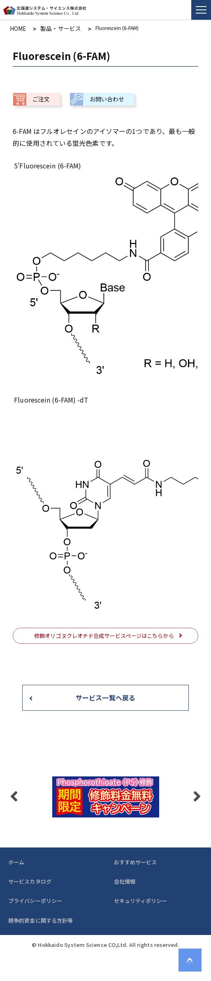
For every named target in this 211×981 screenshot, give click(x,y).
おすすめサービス (135, 861)
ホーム (16, 861)
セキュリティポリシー (140, 900)
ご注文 (41, 98)
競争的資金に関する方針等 (40, 919)
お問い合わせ (107, 98)
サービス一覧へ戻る (105, 696)
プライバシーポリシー (35, 900)
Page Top (194, 964)
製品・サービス (53, 28)
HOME (16, 28)
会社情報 (124, 880)
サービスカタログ (29, 880)
